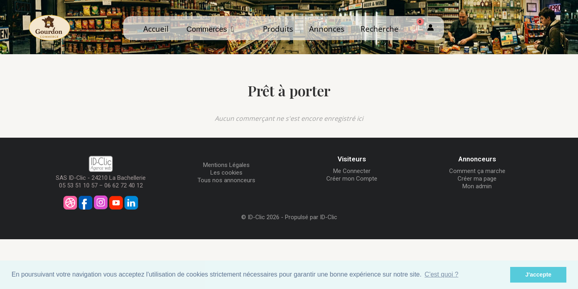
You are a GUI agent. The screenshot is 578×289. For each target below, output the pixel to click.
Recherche (379, 29)
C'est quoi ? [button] (441, 274)
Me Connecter (351, 171)
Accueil (156, 29)
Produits (278, 29)
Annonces (326, 29)
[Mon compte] (430, 28)
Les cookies (226, 172)
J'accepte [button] (538, 274)
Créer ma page (477, 178)
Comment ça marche (477, 171)
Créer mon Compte (351, 178)
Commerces (210, 29)
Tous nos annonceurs (226, 180)
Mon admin (477, 186)
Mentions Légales (226, 165)
